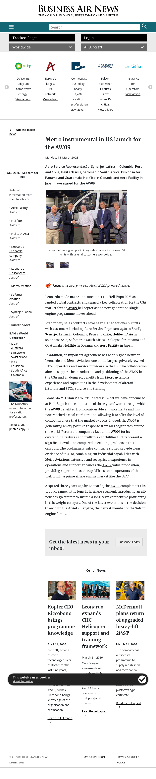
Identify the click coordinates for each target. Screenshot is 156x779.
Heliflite (16, 221)
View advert (23, 99)
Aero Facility (19, 208)
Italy (14, 361)
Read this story (65, 285)
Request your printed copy (19, 427)
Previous (6, 87)
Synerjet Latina (21, 312)
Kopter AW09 (20, 325)
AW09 (72, 308)
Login (89, 37)
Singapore (18, 352)
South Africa (19, 370)
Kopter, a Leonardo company (16, 251)
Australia (17, 348)
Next (150, 87)
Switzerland (19, 357)
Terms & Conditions (93, 757)
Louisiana (17, 366)
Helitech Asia (20, 234)
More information (23, 681)
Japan (15, 343)
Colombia (17, 375)
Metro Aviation (21, 286)
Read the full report (60, 719)
